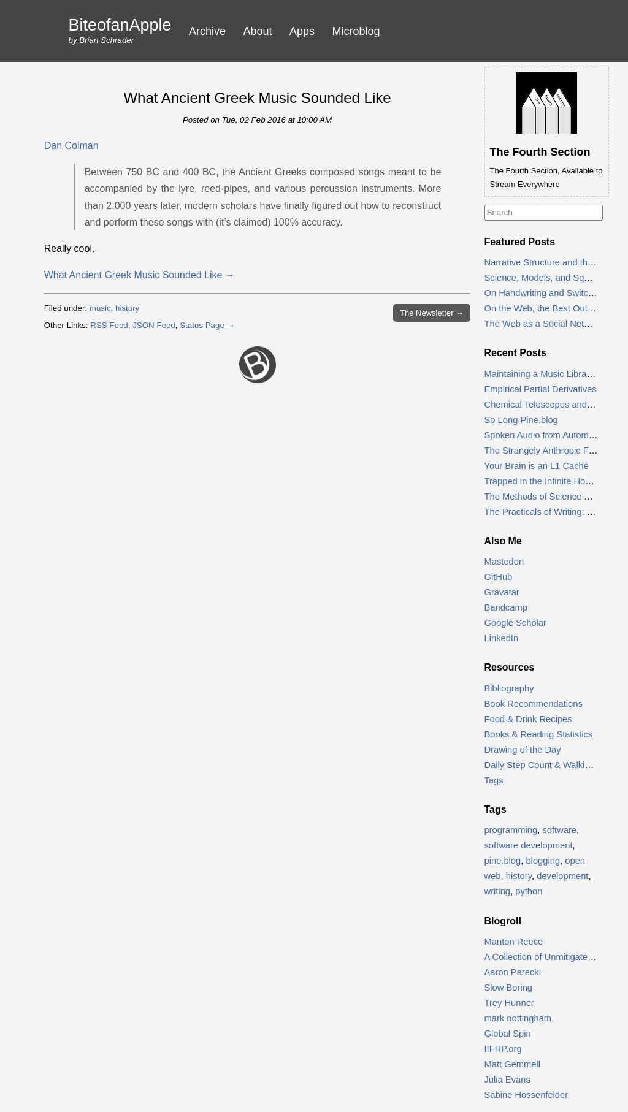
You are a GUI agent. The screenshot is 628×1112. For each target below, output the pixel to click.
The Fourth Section (540, 152)
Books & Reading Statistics (538, 734)
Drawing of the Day (522, 750)
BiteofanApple (120, 25)
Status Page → (207, 325)
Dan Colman (71, 145)
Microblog (356, 31)
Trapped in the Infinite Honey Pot (550, 481)
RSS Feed (109, 325)
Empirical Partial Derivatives (540, 389)
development (562, 876)
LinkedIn (501, 638)
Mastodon (504, 561)
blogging (543, 861)
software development (528, 845)
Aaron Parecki (512, 972)
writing (497, 891)
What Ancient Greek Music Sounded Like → (139, 275)
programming (511, 830)
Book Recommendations (533, 704)
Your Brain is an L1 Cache (536, 466)
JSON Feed (153, 325)
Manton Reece (513, 941)
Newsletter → (432, 313)
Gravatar (501, 592)
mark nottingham (518, 1018)
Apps (302, 31)
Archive (207, 31)
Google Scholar (515, 623)
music (100, 308)
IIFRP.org (503, 1049)
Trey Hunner (509, 1003)
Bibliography (509, 688)
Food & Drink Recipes (528, 719)
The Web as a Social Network (543, 324)
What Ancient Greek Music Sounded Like (257, 97)
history (127, 308)
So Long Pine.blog (521, 420)
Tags (494, 780)
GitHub (498, 577)
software (559, 830)
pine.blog (502, 861)
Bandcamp (505, 607)
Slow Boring (508, 987)
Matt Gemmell (512, 1064)
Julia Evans (507, 1079)
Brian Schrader (106, 40)
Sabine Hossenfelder (526, 1095)
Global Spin (507, 1033)
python (528, 891)
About (257, 31)
